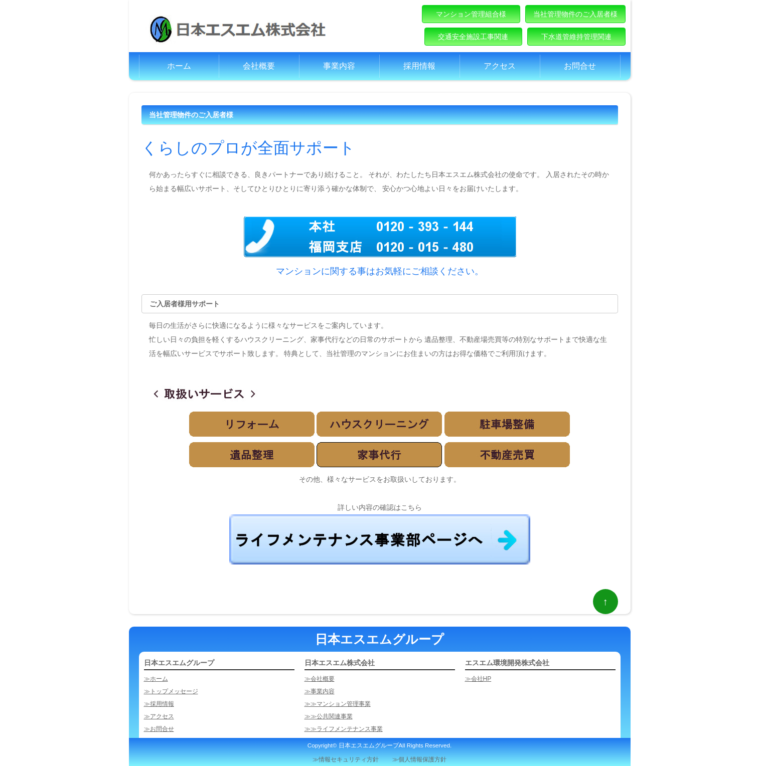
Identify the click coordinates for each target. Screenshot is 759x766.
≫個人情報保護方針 (419, 759)
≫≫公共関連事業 (329, 716)
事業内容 (339, 66)
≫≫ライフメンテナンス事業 (344, 728)
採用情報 (419, 66)
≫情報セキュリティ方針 (346, 759)
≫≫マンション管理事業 (338, 703)
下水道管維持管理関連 (576, 37)
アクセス (500, 66)
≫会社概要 (320, 678)
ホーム (179, 66)
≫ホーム (156, 678)
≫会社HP (478, 678)
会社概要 (259, 66)
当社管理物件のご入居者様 (575, 14)
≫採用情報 (159, 703)
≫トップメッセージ (171, 691)
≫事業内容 (320, 691)
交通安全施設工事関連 (473, 37)
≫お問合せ (159, 728)
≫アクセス (159, 716)
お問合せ (580, 66)
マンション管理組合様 (471, 14)
